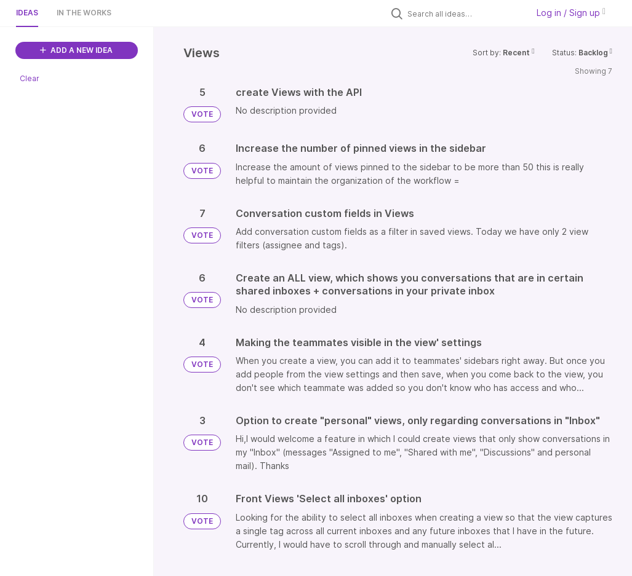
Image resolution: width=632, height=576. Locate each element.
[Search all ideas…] (464, 13)
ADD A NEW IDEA (76, 50)
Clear (29, 78)
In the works (84, 12)
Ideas (27, 12)
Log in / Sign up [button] (571, 12)
